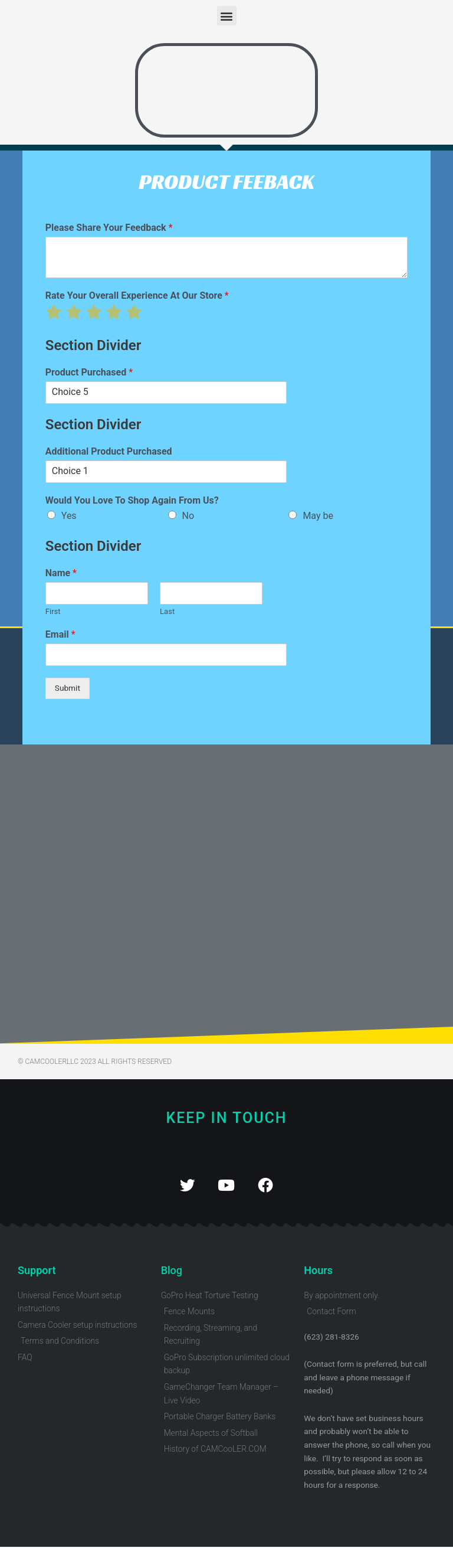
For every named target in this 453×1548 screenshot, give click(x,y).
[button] (227, 15)
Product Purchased (89, 372)
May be (318, 515)
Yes (69, 515)
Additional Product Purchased (108, 451)
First (53, 611)
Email (60, 634)
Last (167, 611)
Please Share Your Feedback (109, 227)
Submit (67, 688)
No (188, 515)
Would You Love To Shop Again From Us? (132, 500)
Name (61, 573)
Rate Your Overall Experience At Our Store (137, 295)
